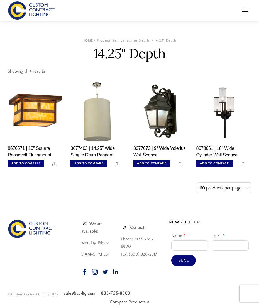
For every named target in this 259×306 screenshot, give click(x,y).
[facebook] (85, 271)
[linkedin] (115, 271)
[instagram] (95, 271)
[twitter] (105, 271)
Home (87, 40)
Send (184, 260)
